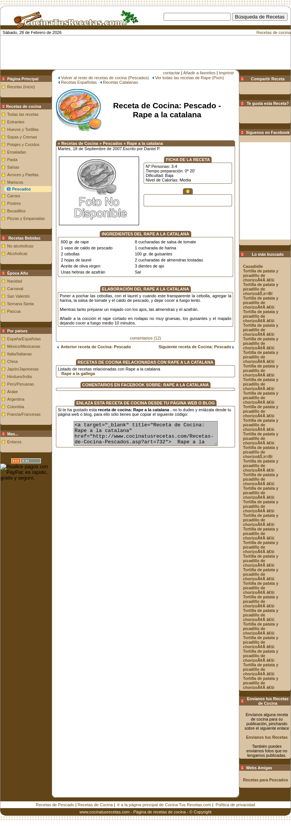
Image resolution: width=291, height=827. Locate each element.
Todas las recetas (23, 114)
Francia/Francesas (23, 414)
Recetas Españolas (79, 82)
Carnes (13, 196)
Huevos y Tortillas (23, 129)
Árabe (12, 391)
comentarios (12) (145, 338)
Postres (14, 203)
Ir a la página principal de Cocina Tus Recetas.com (164, 804)
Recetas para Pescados (265, 780)
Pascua (14, 311)
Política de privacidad (235, 804)
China (12, 361)
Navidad (14, 281)
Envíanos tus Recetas (267, 737)
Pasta (12, 159)
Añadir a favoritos (199, 73)
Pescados (21, 189)
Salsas (13, 167)
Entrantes (16, 122)
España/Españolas (24, 339)
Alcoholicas (17, 253)
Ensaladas (16, 152)
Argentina (16, 399)
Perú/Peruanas (20, 384)
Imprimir (226, 73)
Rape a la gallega (78, 373)
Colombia (15, 406)
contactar (171, 73)
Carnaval (15, 288)
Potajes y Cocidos (23, 144)
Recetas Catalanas (120, 82)
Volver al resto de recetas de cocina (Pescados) (105, 77)
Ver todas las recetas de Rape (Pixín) (189, 77)
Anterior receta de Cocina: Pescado (94, 346)
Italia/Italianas (19, 354)
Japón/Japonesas (23, 369)
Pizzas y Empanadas (26, 218)
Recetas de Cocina (95, 804)
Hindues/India (19, 376)
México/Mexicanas (23, 346)
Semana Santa (20, 303)
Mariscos (15, 182)
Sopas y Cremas (22, 137)
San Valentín (18, 296)
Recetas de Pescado (55, 804)
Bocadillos (16, 211)
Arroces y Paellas (23, 174)
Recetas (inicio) (21, 87)
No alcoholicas (20, 246)
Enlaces (14, 442)
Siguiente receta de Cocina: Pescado (196, 346)
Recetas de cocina (274, 32)
